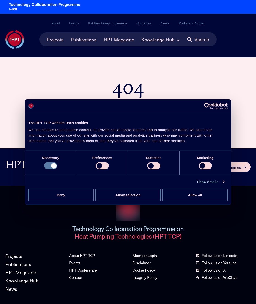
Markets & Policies (191, 23)
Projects (55, 39)
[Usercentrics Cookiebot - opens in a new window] (208, 105)
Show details (207, 181)
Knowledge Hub (158, 39)
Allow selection (127, 195)
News (165, 23)
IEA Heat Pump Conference (107, 23)
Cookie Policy (144, 270)
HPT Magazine (119, 39)
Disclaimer (142, 262)
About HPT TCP (82, 255)
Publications (83, 39)
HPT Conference (83, 270)
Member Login (145, 255)
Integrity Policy (145, 277)
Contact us (144, 23)
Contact (75, 277)
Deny (61, 195)
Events (74, 23)
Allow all (195, 195)
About (56, 23)
